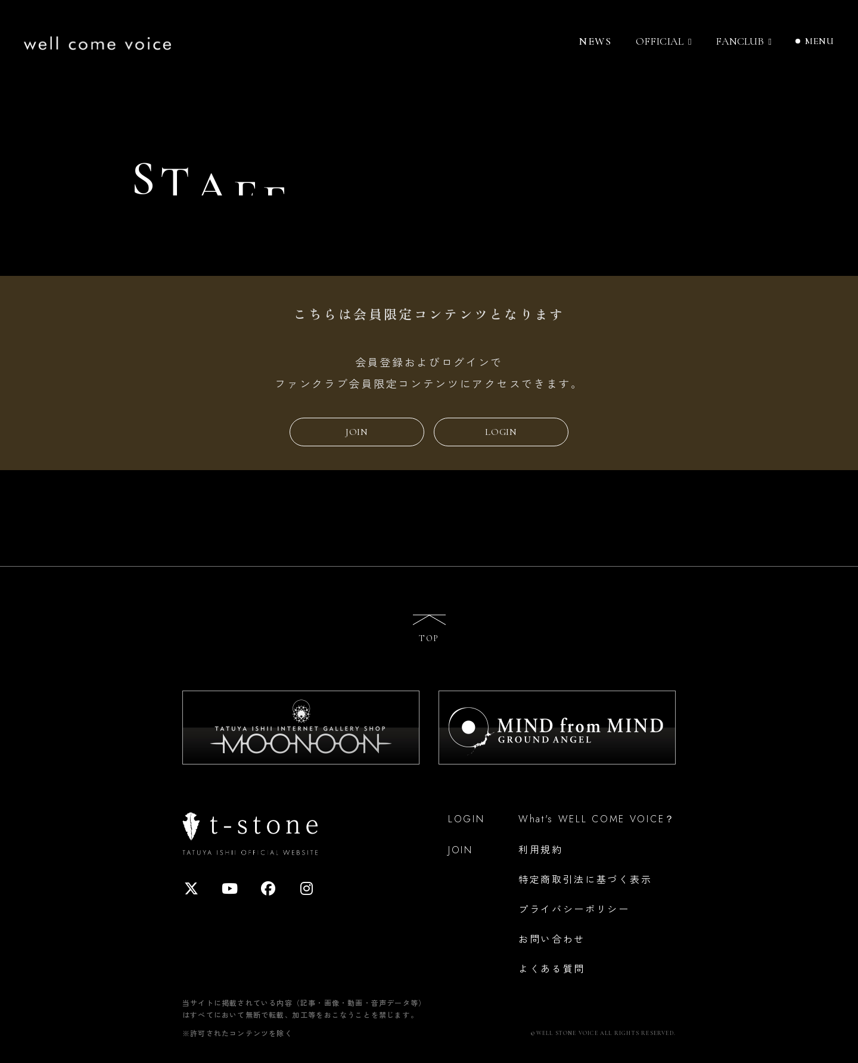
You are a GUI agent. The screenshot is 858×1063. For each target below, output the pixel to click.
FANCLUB (740, 41)
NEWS (595, 41)
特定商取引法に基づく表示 (585, 879)
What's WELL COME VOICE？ (597, 819)
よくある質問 (551, 968)
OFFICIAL (659, 41)
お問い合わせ (551, 938)
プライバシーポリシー (574, 909)
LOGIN (501, 432)
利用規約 (540, 849)
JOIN (357, 432)
